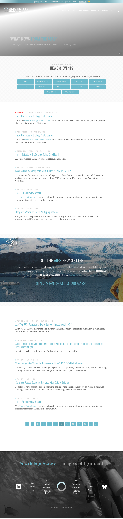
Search (90, 491)
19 (67, 424)
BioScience (80, 10)
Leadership (47, 484)
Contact (90, 487)
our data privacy (76, 276)
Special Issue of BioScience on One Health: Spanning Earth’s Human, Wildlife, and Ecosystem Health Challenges (59, 345)
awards (79, 82)
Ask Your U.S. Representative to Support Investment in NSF (43, 325)
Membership (67, 10)
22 (85, 424)
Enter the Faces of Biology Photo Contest (34, 117)
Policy (91, 10)
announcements (61, 82)
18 (61, 424)
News (57, 10)
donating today (82, 1)
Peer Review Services (105, 10)
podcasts (61, 87)
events (26, 87)
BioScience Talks (47, 492)
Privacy (90, 483)
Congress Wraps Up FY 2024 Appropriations (36, 213)
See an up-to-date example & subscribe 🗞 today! (61, 284)
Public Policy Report (28, 198)
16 (49, 424)
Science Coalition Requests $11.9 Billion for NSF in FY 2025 (43, 171)
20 (73, 424)
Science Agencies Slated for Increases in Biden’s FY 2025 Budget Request (50, 364)
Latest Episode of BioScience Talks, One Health (37, 155)
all (25, 82)
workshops (70, 92)
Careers (32, 487)
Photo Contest (75, 488)
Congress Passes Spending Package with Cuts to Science (42, 383)
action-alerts (43, 82)
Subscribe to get (38, 463)
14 (38, 424)
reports (97, 87)
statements (52, 92)
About (33, 483)
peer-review (43, 87)
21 (79, 424)
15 (43, 424)
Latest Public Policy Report (28, 194)
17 (55, 424)
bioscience (97, 82)
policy (79, 87)
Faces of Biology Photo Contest (38, 121)
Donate (47, 480)
